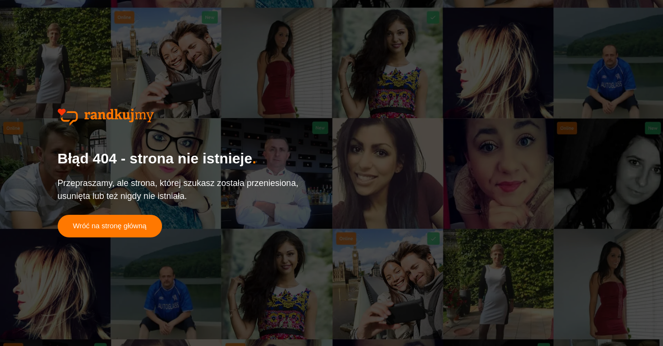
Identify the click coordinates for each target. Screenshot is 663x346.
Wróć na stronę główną (110, 226)
